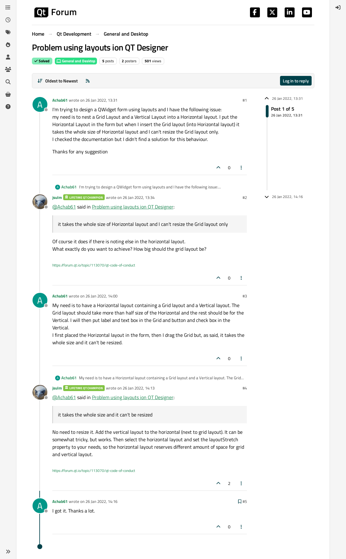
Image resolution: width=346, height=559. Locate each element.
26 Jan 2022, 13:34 (139, 197)
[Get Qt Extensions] (8, 94)
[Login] (338, 7)
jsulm (57, 197)
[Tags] (8, 32)
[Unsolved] (8, 107)
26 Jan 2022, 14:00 (101, 296)
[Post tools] (241, 167)
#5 (245, 501)
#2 (245, 197)
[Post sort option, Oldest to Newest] (58, 81)
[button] (8, 552)
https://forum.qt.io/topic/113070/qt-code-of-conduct (93, 265)
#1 (245, 100)
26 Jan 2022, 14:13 (139, 388)
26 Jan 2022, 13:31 (101, 100)
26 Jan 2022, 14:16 (101, 501)
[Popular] (8, 45)
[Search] (8, 82)
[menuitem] (338, 7)
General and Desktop (75, 61)
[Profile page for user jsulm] (40, 201)
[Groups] (8, 69)
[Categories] (8, 7)
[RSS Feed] (87, 81)
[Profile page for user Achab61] (40, 104)
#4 (245, 388)
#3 (245, 296)
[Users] (8, 57)
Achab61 (60, 100)
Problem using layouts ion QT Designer (132, 206)
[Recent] (8, 20)
